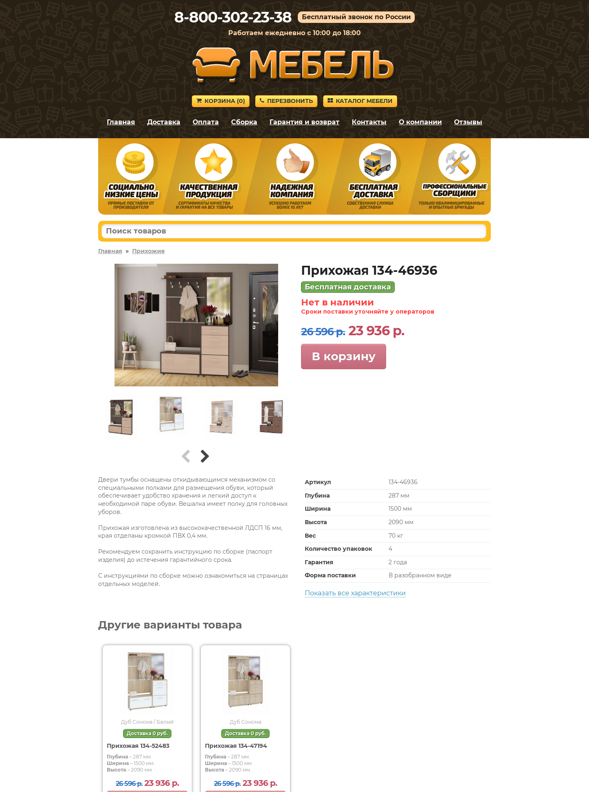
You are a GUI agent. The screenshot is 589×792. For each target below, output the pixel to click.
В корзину (343, 356)
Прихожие (148, 251)
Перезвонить (286, 101)
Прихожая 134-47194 (236, 745)
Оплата (206, 122)
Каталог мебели (360, 101)
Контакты (369, 122)
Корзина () (220, 101)
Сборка (244, 122)
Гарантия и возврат (304, 122)
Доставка (163, 122)
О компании (420, 122)
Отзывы (468, 122)
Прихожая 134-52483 (138, 745)
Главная (121, 122)
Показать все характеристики (355, 593)
